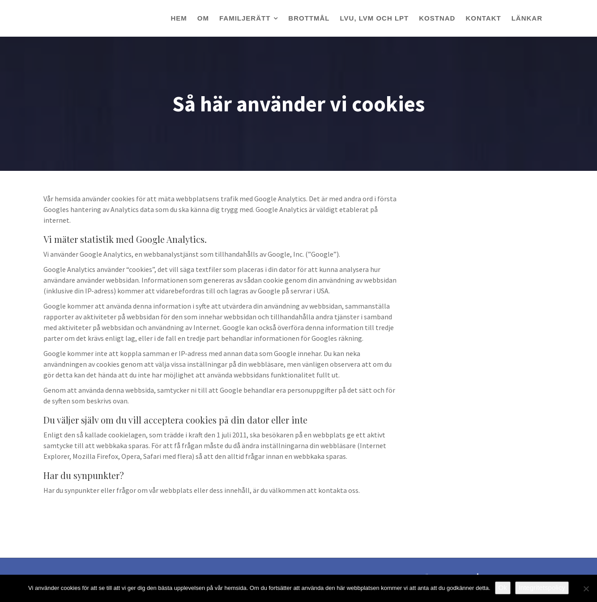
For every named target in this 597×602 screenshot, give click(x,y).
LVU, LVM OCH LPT (374, 18)
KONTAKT (483, 18)
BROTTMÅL (308, 18)
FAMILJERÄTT (244, 18)
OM (203, 18)
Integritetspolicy (542, 587)
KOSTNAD (437, 18)
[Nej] (585, 588)
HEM (179, 18)
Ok (503, 587)
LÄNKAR (527, 18)
